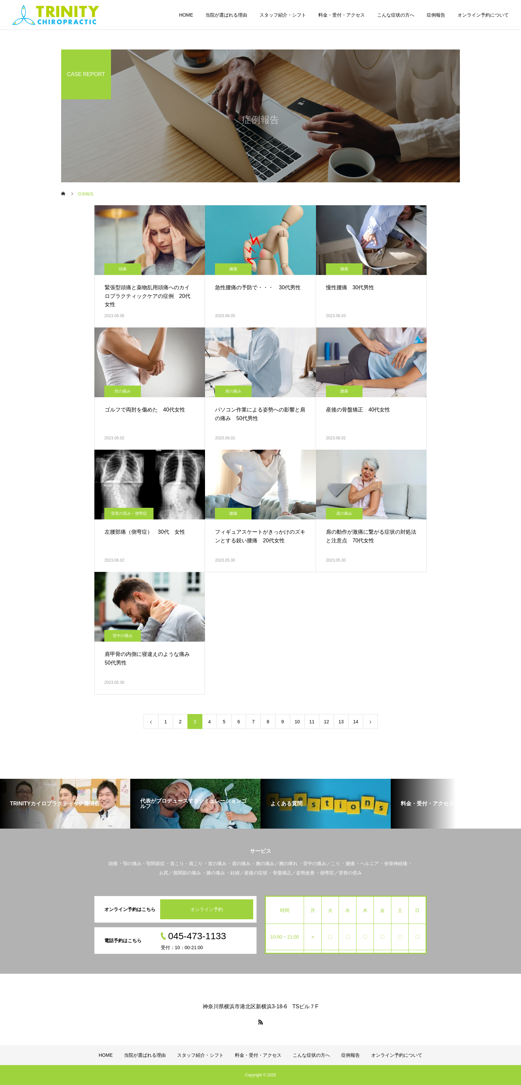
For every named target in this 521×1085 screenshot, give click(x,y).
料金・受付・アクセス (341, 15)
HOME (186, 15)
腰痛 (233, 269)
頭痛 (123, 269)
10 (297, 721)
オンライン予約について (483, 15)
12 (326, 721)
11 (312, 721)
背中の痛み (123, 635)
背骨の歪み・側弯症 (129, 513)
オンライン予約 (206, 909)
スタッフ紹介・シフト (283, 15)
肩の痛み (233, 391)
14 (356, 721)
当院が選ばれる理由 (226, 15)
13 (341, 721)
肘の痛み (123, 391)
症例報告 (436, 15)
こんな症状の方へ (395, 15)
